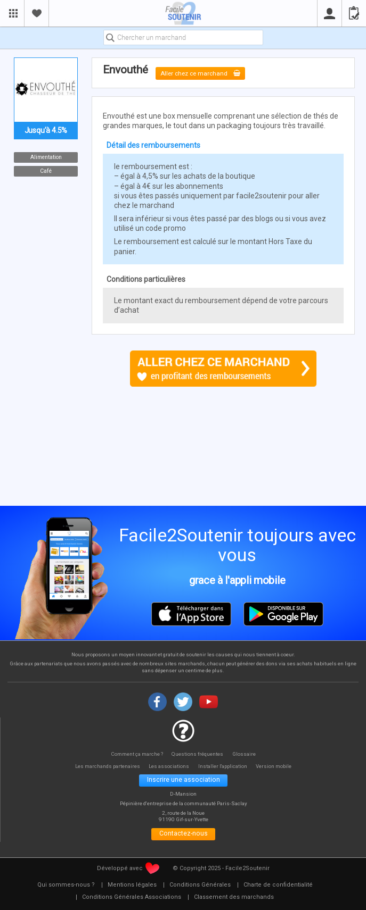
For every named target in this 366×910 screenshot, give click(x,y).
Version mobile (279, 767)
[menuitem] (66, 888)
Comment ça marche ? (135, 754)
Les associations (169, 767)
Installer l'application (225, 767)
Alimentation (45, 157)
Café (46, 171)
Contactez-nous (183, 836)
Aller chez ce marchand (203, 73)
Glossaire (246, 754)
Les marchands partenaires (104, 767)
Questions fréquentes (198, 754)
